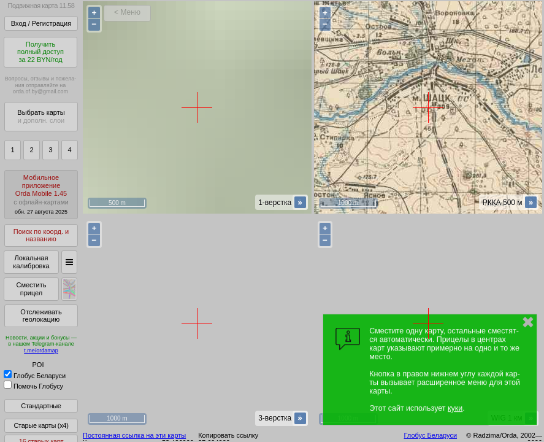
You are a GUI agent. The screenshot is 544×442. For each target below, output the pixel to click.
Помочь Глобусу (33, 386)
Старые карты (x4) (40, 425)
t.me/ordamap (41, 350)
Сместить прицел (31, 289)
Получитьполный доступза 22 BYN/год (40, 52)
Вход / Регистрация (41, 23)
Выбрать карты (40, 116)
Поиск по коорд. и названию (41, 235)
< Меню (127, 12)
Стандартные (41, 405)
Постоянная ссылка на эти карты (134, 435)
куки (455, 408)
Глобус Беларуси (35, 375)
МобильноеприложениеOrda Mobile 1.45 (41, 194)
